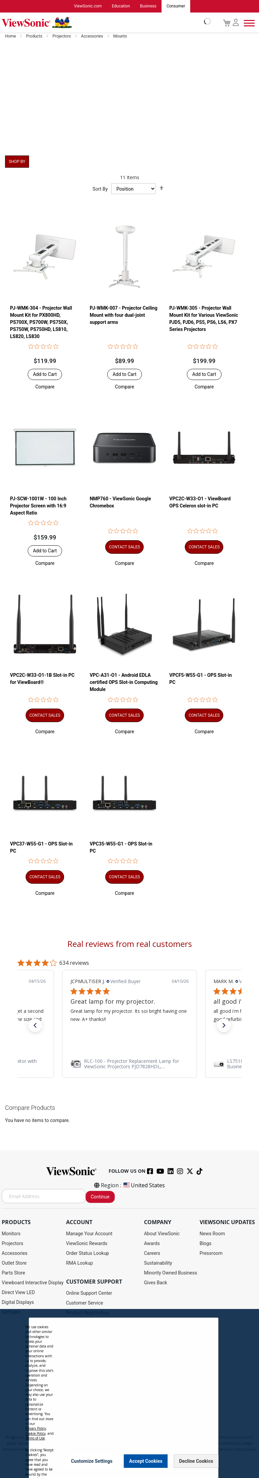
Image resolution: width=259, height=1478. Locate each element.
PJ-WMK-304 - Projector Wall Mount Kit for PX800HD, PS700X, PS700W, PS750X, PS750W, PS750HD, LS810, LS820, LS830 (41, 322)
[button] (45, 386)
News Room (212, 1234)
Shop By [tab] (17, 162)
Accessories (92, 36)
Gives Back (155, 1283)
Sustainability (158, 1263)
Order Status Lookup (87, 1253)
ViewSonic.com (88, 6)
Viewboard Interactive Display (32, 1283)
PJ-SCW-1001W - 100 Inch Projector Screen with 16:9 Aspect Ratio (38, 506)
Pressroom (211, 1253)
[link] (129, 1063)
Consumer (176, 6)
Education (121, 6)
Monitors (11, 1234)
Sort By (100, 189)
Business (148, 6)
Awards (152, 1243)
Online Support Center (89, 1293)
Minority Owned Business (170, 1273)
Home (11, 36)
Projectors (62, 36)
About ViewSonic (162, 1234)
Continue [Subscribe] (100, 1197)
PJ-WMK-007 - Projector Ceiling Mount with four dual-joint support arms (123, 315)
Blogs (205, 1243)
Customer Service (84, 1303)
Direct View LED (18, 1292)
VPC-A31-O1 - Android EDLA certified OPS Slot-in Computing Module (124, 682)
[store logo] (104, 23)
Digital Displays (18, 1302)
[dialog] (129, 1393)
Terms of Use (35, 1438)
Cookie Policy (35, 1433)
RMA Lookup (79, 1263)
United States (143, 1185)
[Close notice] (209, 1461)
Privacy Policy (35, 1428)
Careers (152, 1253)
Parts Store (13, 1273)
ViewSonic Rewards (86, 1243)
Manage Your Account (89, 1234)
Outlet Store (14, 1263)
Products (34, 36)
